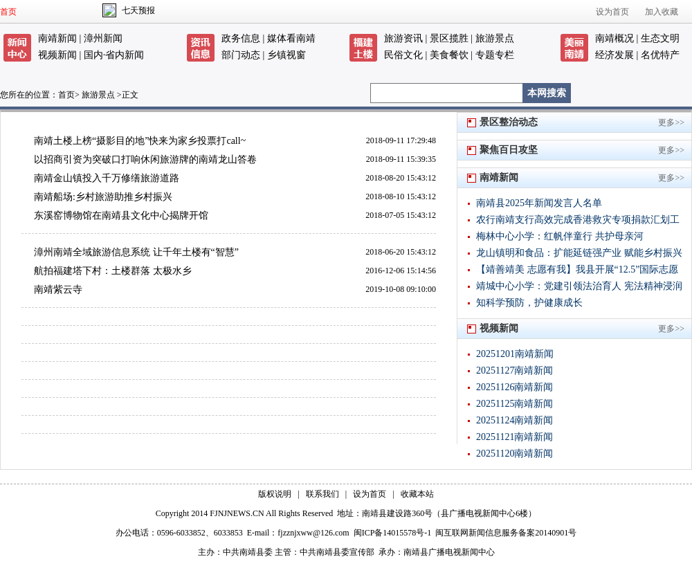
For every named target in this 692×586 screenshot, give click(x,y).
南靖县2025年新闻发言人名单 (539, 203)
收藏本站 (417, 494)
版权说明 (274, 494)
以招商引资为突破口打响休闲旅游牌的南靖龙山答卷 (145, 159)
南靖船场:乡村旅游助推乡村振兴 (103, 197)
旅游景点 (494, 38)
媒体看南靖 (291, 38)
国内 (93, 55)
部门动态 (240, 55)
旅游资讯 (403, 38)
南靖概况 (614, 38)
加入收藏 (661, 12)
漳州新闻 (103, 38)
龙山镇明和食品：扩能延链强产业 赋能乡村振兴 (579, 253)
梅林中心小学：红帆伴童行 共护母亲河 (560, 236)
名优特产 (660, 55)
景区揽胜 (449, 38)
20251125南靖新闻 (514, 404)
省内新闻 (124, 55)
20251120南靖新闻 (514, 453)
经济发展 (614, 55)
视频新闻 (57, 55)
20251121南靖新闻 (514, 437)
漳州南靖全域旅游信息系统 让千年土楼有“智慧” (136, 252)
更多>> (671, 122)
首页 (8, 12)
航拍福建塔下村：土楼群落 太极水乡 (113, 271)
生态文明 (660, 38)
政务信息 (240, 38)
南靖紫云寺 (58, 289)
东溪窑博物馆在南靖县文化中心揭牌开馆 (121, 215)
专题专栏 (494, 55)
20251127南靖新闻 (514, 370)
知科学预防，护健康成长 (529, 302)
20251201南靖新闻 (515, 354)
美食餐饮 (449, 55)
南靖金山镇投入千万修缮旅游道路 (106, 178)
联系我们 (322, 494)
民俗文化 (403, 55)
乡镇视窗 (286, 55)
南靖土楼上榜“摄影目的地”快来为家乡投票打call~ (140, 141)
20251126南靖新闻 (514, 387)
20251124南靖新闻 (514, 420)
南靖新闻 (57, 38)
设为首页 (612, 12)
